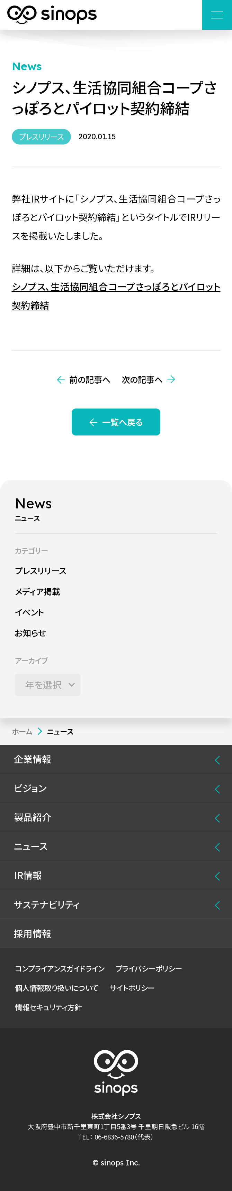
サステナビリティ (47, 904)
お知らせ (30, 633)
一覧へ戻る (122, 422)
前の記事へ (89, 379)
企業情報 (32, 759)
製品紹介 (32, 817)
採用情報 (32, 933)
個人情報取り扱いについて (56, 987)
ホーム (22, 731)
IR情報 (28, 875)
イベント (29, 612)
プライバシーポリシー (149, 968)
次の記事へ (142, 379)
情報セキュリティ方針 (48, 1007)
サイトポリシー (132, 987)
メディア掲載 (37, 591)
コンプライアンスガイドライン (60, 968)
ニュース (30, 846)
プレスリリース (40, 570)
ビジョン (30, 788)
